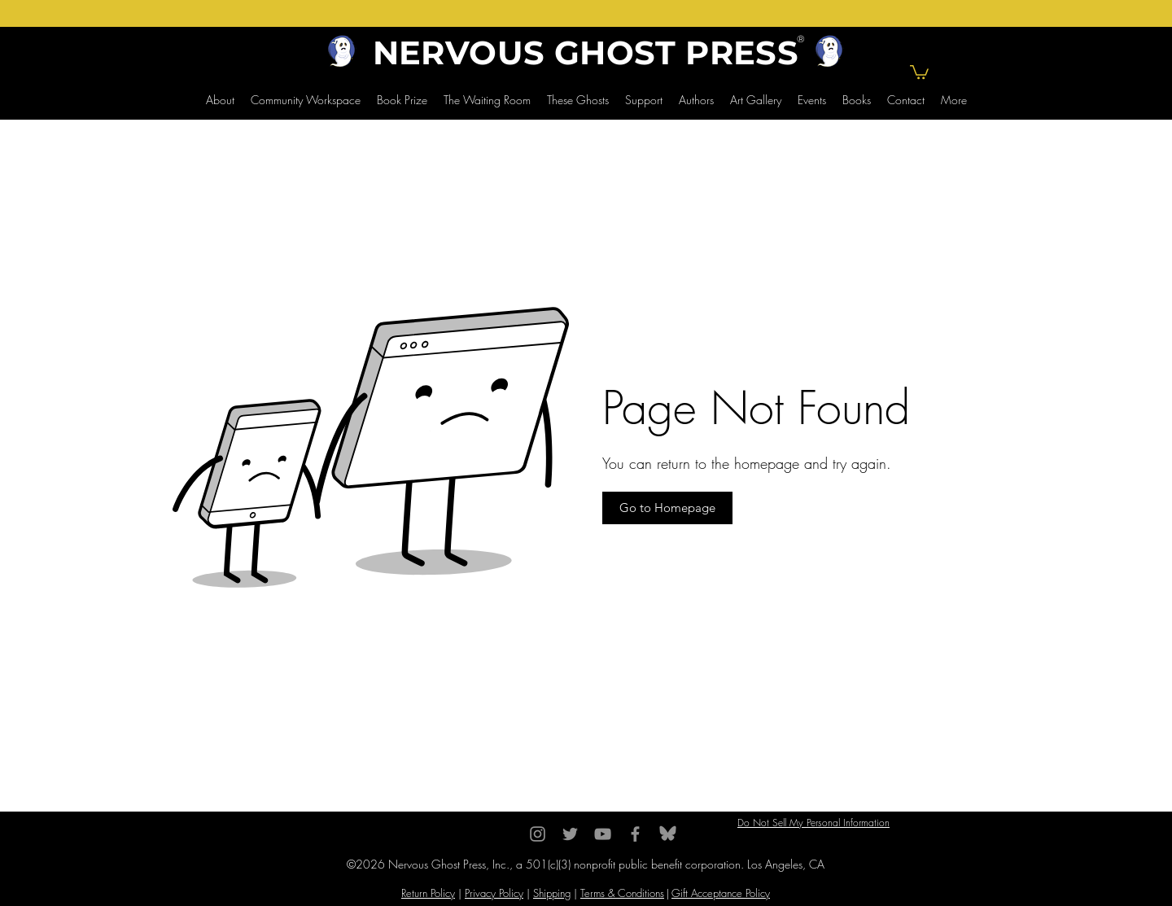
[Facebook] (635, 834)
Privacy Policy (494, 893)
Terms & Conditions (622, 893)
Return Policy (428, 893)
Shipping (552, 893)
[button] (919, 71)
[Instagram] (537, 834)
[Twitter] (570, 834)
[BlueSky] (668, 834)
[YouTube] (603, 834)
